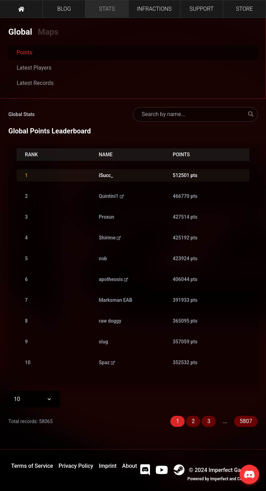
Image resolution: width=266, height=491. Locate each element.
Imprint (107, 466)
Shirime (110, 237)
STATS (107, 9)
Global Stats (21, 114)
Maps (48, 32)
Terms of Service (32, 466)
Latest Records (35, 83)
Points (24, 52)
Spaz (107, 362)
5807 (246, 421)
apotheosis (113, 279)
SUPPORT (201, 9)
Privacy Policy (76, 466)
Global (20, 32)
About (129, 466)
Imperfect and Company (232, 478)
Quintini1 (111, 196)
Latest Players (34, 67)
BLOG (64, 9)
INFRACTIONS (154, 9)
